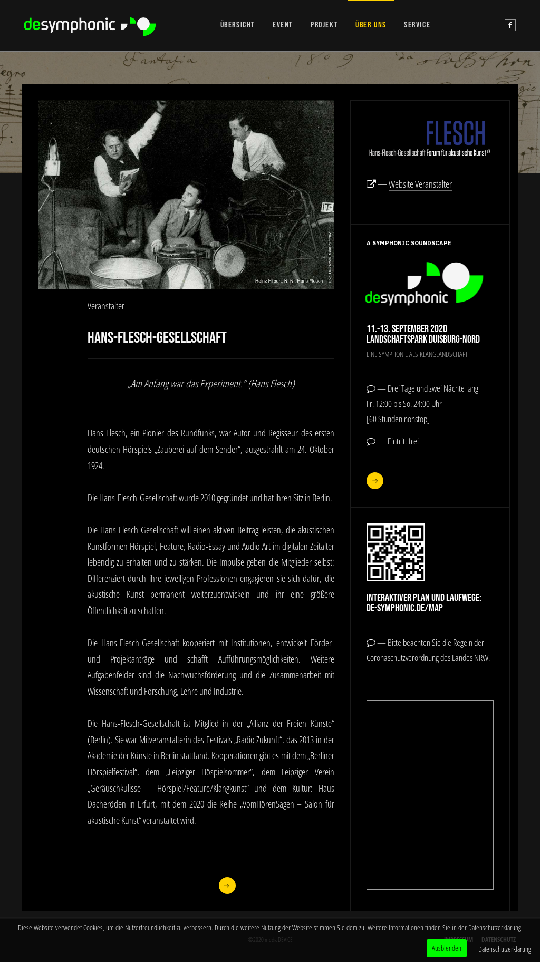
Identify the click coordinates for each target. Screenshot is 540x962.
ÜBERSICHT (237, 25)
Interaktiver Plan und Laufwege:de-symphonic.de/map (424, 603)
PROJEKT (324, 25)
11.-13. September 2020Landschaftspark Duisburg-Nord (423, 334)
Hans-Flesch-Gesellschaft (138, 497)
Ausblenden (446, 948)
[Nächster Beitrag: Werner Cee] (227, 885)
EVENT (283, 25)
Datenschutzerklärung (504, 949)
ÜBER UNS (371, 25)
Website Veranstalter (420, 184)
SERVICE (417, 25)
